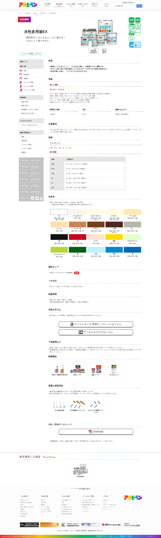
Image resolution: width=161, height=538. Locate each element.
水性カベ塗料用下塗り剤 (59, 370)
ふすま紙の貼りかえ (67, 509)
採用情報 (22, 516)
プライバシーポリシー (109, 507)
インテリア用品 (29, 82)
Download (96, 431)
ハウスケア (85, 509)
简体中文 (131, 2)
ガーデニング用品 (29, 90)
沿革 (21, 504)
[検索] (125, 6)
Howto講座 (71, 3)
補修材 (26, 78)
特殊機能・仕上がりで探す (30, 109)
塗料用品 (24, 141)
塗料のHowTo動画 (67, 514)
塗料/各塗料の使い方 (88, 502)
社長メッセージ (24, 500)
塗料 (25, 70)
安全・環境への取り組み (27, 507)
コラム (106, 3)
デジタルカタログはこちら (96, 332)
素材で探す (25, 105)
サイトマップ (106, 509)
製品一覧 (23, 66)
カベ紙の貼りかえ (67, 507)
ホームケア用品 (29, 86)
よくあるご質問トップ (88, 500)
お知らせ (95, 3)
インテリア (85, 511)
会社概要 (47, 3)
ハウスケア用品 (26, 148)
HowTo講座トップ (67, 500)
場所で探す (25, 102)
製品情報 (59, 3)
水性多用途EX (80, 470)
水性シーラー (77, 370)
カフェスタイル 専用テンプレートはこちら (95, 324)
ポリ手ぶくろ (114, 370)
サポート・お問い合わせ (110, 504)
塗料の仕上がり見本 (27, 113)
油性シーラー (96, 370)
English (124, 2)
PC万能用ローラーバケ (77, 405)
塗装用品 (26, 74)
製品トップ (23, 61)
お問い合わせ (83, 3)
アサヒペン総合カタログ (29, 125)
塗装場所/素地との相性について (91, 504)
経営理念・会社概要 (26, 502)
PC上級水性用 (59, 405)
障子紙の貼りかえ (67, 511)
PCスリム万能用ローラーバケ (96, 406)
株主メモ (22, 511)
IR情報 (22, 509)
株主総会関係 (24, 514)
